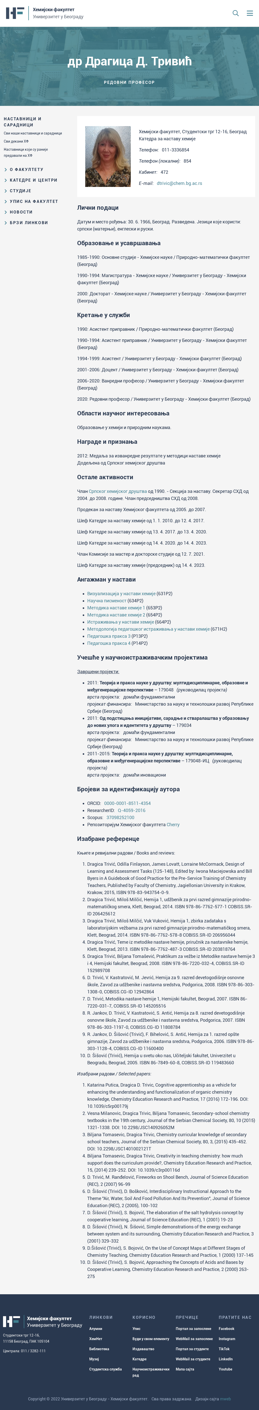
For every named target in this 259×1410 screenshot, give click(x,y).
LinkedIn (226, 1359)
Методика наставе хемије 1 (116, 607)
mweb (225, 1399)
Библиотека (99, 1349)
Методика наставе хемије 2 (116, 614)
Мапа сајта (185, 1369)
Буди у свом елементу (151, 1339)
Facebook (226, 1329)
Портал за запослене (193, 1329)
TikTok (224, 1349)
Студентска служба (105, 1369)
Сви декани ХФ (16, 141)
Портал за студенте (192, 1349)
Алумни (95, 1329)
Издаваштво (143, 1349)
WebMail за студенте (193, 1359)
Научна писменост (106, 600)
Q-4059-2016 (131, 810)
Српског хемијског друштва (118, 491)
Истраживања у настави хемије (120, 622)
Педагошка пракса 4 (109, 643)
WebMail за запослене (194, 1339)
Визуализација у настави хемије (121, 593)
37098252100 (120, 817)
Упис (136, 1329)
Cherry (173, 824)
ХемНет (95, 1339)
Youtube (225, 1369)
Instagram (227, 1339)
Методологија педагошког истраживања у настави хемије (148, 629)
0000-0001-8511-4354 (127, 803)
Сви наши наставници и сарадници (33, 133)
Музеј (94, 1359)
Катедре (139, 1359)
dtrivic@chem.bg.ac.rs (179, 183)
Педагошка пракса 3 (109, 636)
